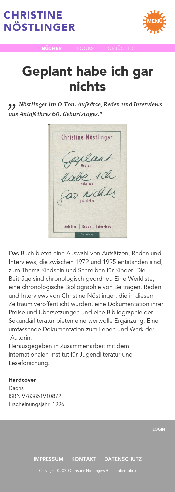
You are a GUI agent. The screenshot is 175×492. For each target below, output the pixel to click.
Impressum (48, 459)
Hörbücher (118, 49)
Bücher (52, 48)
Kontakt (83, 459)
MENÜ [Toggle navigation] (155, 21)
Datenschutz (123, 459)
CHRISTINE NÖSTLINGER (39, 22)
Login (159, 430)
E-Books (83, 49)
